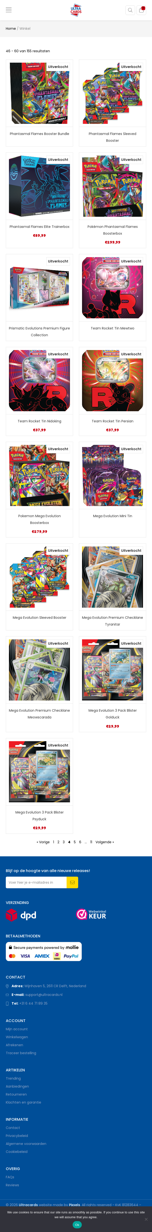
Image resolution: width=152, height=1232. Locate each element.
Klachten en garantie (23, 1102)
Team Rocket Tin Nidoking (39, 421)
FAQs (10, 1177)
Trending (13, 1078)
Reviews (12, 1185)
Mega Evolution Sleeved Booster (39, 617)
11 (91, 842)
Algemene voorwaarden (26, 1143)
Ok (77, 1225)
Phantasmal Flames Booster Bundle (39, 133)
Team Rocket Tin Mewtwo (112, 328)
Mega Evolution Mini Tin (112, 516)
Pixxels (74, 1204)
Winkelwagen (17, 1037)
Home (11, 28)
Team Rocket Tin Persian (112, 421)
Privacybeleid (17, 1135)
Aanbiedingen (17, 1086)
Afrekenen (14, 1045)
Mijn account (17, 1029)
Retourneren (16, 1094)
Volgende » (105, 842)
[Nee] (146, 1219)
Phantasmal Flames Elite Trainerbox (39, 226)
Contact (13, 1127)
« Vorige (43, 842)
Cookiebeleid (17, 1151)
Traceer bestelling (21, 1053)
